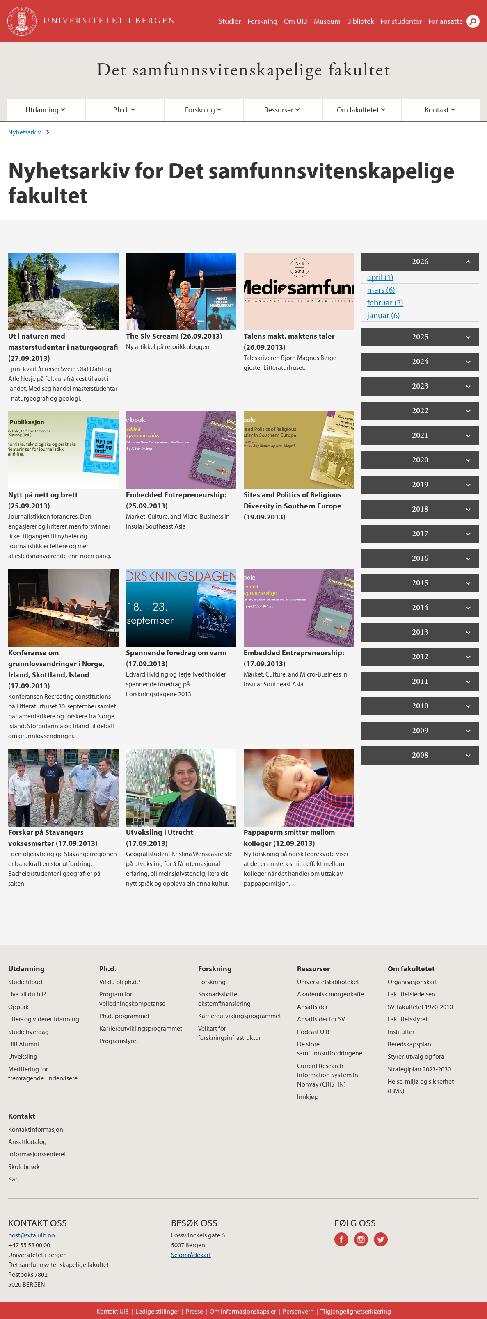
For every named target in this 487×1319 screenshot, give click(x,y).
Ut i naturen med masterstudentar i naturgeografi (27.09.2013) (63, 347)
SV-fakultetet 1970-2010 (420, 1006)
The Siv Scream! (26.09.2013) (174, 336)
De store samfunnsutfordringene (329, 1048)
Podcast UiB (313, 1031)
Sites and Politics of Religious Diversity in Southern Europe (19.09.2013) (292, 506)
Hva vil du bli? (27, 994)
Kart (13, 1179)
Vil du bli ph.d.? (120, 981)
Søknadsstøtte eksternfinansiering (224, 998)
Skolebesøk (24, 1166)
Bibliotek (360, 21)
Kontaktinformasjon (35, 1129)
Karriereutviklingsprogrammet (140, 1028)
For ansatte (445, 21)
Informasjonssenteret (37, 1154)
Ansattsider (312, 1006)
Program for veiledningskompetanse (132, 998)
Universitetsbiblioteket (328, 981)
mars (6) (381, 290)
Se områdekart (191, 1255)
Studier (230, 21)
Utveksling (22, 1056)
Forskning (262, 21)
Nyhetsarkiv (24, 132)
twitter (383, 1240)
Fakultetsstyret (408, 1019)
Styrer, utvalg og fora (416, 1056)
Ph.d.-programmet (124, 1015)
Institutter (401, 1031)
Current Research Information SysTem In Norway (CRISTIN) (327, 1075)
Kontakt (437, 109)
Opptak (18, 1006)
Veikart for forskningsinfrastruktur (229, 1032)
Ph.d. (121, 109)
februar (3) (385, 302)
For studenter (401, 21)
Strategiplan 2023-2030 (419, 1069)
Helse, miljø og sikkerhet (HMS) (421, 1085)
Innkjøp (307, 1096)
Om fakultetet (358, 109)
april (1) (380, 277)
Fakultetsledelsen (411, 994)
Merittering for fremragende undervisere (43, 1073)
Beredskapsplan (409, 1044)
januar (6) (383, 315)
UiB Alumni (23, 1044)
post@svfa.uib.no (31, 1235)
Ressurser (278, 109)
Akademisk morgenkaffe (330, 994)
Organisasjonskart (412, 981)
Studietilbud (25, 981)
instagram (364, 1240)
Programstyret (118, 1041)
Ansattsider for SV (321, 1019)
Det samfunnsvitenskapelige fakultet (243, 70)
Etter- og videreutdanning (43, 1019)
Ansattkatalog (27, 1141)
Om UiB (295, 21)
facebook (344, 1240)
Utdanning (42, 109)
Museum (327, 21)
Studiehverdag (28, 1031)
